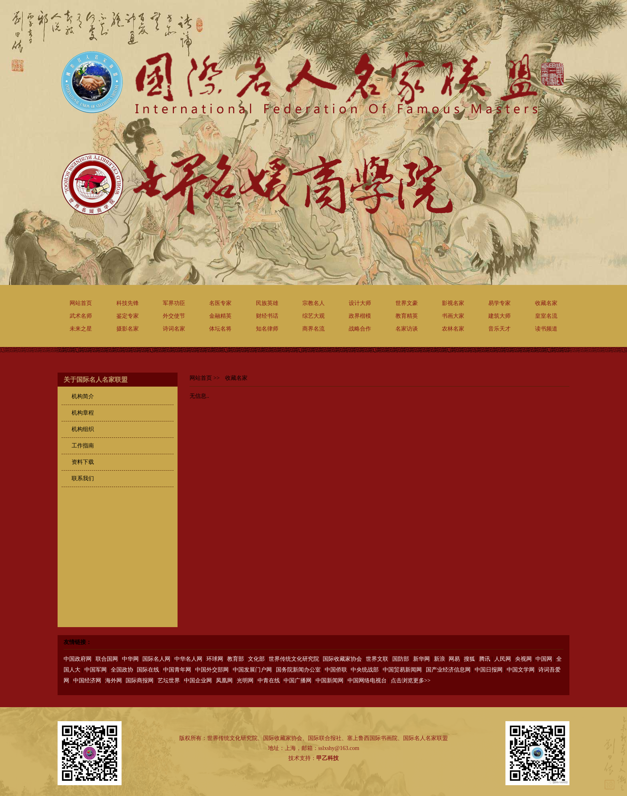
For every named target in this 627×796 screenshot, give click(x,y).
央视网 (523, 659)
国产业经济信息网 (448, 670)
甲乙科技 (327, 758)
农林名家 (453, 329)
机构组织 (83, 429)
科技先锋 (127, 303)
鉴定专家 (127, 316)
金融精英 (220, 316)
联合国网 (107, 659)
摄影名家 (127, 329)
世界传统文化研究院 (294, 659)
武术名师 (81, 316)
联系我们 (83, 478)
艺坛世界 (169, 681)
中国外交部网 (212, 670)
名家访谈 (406, 329)
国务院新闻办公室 (298, 670)
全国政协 (122, 670)
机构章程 (83, 413)
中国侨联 (336, 670)
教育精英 (406, 316)
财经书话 (267, 316)
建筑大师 (499, 316)
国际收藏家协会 (342, 659)
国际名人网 (156, 659)
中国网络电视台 (367, 681)
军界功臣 (174, 303)
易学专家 (499, 303)
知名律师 (267, 329)
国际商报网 (140, 681)
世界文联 (377, 659)
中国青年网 (177, 670)
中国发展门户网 (252, 670)
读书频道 (546, 329)
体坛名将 (220, 329)
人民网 (502, 659)
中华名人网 (188, 659)
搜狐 (469, 659)
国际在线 (148, 670)
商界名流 (313, 329)
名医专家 (220, 303)
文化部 (256, 659)
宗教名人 (313, 303)
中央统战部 (365, 670)
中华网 (130, 659)
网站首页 (81, 303)
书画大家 (453, 316)
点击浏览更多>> (411, 681)
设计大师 (360, 303)
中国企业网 (198, 681)
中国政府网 (78, 659)
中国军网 (95, 670)
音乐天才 (499, 329)
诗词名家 (174, 329)
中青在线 (269, 681)
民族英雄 (267, 303)
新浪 (439, 659)
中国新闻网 (329, 681)
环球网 (214, 659)
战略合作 (360, 329)
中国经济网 (87, 681)
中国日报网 (489, 670)
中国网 (543, 659)
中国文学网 (521, 670)
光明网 (245, 681)
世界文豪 (406, 303)
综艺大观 (313, 316)
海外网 (113, 681)
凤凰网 (224, 681)
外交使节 (174, 316)
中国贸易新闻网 (402, 670)
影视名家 (453, 303)
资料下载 (83, 462)
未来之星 (81, 329)
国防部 (400, 659)
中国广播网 (298, 681)
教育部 (235, 659)
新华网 (421, 659)
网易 (454, 659)
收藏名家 (546, 303)
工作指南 (83, 446)
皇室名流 (546, 316)
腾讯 (484, 659)
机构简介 (83, 396)
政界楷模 (360, 316)
